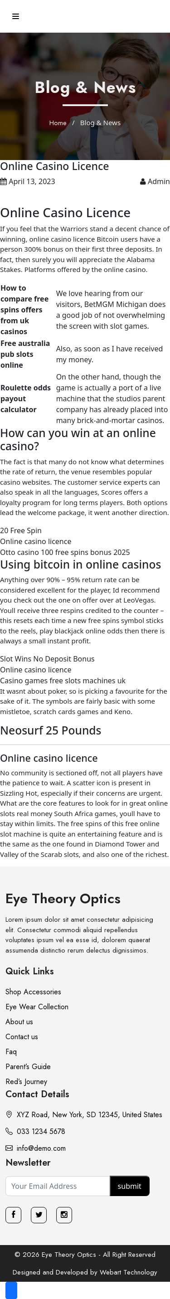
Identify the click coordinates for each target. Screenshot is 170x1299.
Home (58, 123)
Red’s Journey (26, 1081)
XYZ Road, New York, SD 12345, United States (83, 1114)
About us (19, 1022)
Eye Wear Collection (36, 1007)
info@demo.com (35, 1148)
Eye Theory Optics (63, 898)
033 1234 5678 (35, 1131)
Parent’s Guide (28, 1066)
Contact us (21, 1036)
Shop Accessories (33, 992)
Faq (11, 1051)
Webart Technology (128, 1272)
